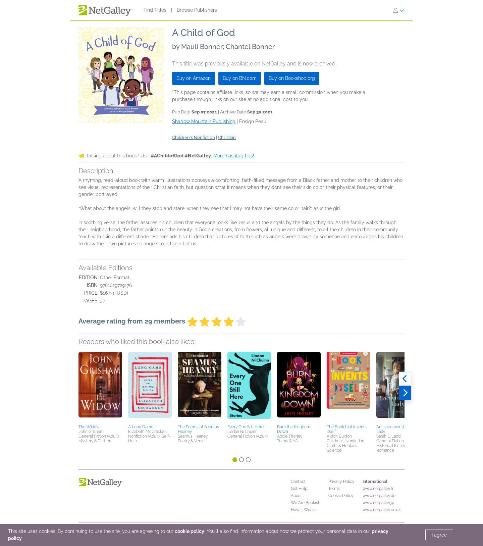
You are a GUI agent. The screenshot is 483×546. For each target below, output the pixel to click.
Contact (298, 481)
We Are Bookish (305, 502)
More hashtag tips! (233, 155)
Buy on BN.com (240, 78)
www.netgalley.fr (378, 488)
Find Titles (155, 10)
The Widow (89, 427)
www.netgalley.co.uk (381, 509)
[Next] (405, 393)
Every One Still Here (245, 427)
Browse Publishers (197, 10)
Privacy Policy (341, 481)
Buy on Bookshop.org (292, 78)
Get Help (299, 488)
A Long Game (140, 427)
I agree (439, 535)
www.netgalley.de (379, 495)
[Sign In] (399, 10)
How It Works (303, 509)
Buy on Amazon (193, 78)
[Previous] (405, 379)
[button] (100, 387)
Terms (334, 488)
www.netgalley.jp (378, 502)
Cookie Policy (341, 495)
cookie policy (189, 531)
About (296, 495)
